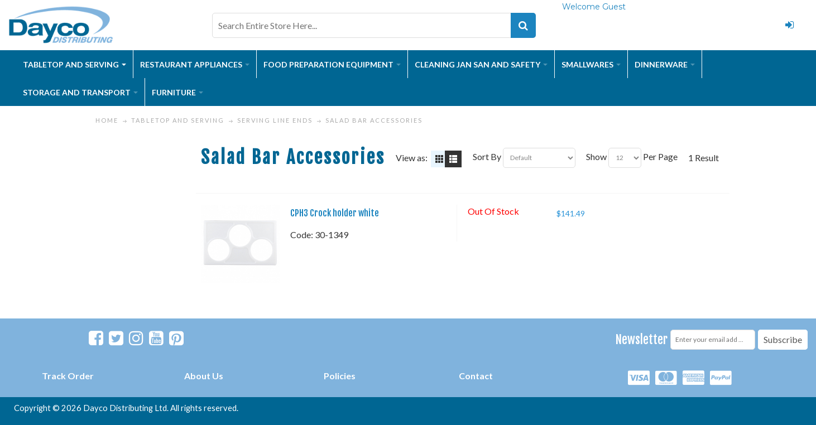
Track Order (68, 375)
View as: (412, 157)
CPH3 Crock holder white (334, 213)
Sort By (487, 156)
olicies (342, 375)
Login (789, 25)
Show (596, 156)
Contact (476, 375)
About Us (203, 375)
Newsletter (642, 339)
